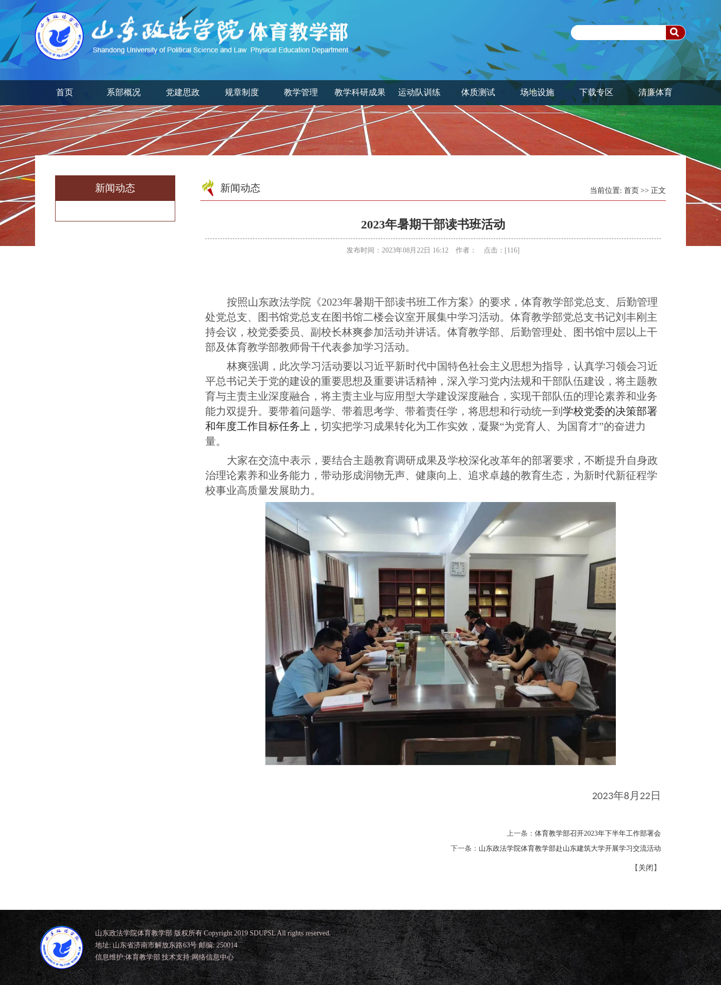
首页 (64, 92)
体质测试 (478, 92)
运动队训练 (419, 92)
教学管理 (301, 92)
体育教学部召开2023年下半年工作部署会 (598, 833)
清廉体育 (655, 92)
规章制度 (242, 92)
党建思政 (183, 92)
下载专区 (596, 92)
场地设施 (537, 92)
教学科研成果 (360, 92)
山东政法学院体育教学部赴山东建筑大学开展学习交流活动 (570, 848)
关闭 (645, 868)
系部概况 (124, 92)
